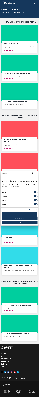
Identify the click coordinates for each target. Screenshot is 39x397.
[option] (7, 391)
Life (2, 356)
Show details (32, 209)
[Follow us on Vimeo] (18, 372)
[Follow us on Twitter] (2, 372)
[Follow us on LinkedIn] (5, 372)
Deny (19, 222)
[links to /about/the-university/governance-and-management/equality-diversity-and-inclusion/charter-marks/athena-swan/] (7, 392)
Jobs (15, 377)
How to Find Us (9, 377)
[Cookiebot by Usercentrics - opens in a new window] (31, 173)
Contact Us (3, 377)
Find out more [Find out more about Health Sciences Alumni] (8, 50)
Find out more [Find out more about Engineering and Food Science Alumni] (8, 78)
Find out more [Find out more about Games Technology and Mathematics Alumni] (8, 148)
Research (4, 361)
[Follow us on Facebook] (8, 372)
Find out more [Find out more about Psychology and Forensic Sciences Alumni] (8, 310)
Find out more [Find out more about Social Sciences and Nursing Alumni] (8, 339)
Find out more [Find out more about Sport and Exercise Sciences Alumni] (8, 107)
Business (4, 364)
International (5, 358)
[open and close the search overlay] (34, 3)
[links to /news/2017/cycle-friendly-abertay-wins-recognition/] (32, 392)
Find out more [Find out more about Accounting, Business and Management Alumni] (8, 273)
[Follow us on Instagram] (11, 372)
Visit (2, 367)
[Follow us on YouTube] (15, 372)
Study (3, 353)
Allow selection (19, 218)
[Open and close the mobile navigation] (37, 3)
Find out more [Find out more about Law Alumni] (8, 242)
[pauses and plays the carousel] (2, 384)
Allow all (19, 213)
